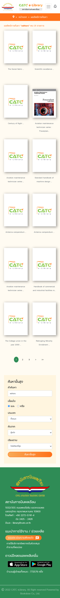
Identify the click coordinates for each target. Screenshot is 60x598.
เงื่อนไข (12, 401)
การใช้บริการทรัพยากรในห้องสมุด (23, 543)
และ (13, 406)
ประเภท (12, 413)
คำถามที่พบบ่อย (14, 547)
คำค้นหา (12, 387)
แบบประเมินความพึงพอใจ (23, 538)
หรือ (22, 406)
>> (43, 359)
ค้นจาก (11, 426)
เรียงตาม (12, 440)
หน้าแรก (23, 17)
